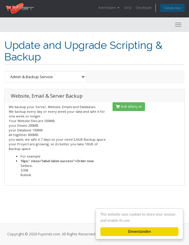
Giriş (127, 7)
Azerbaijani (109, 7)
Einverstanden (139, 231)
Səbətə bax (172, 8)
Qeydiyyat (143, 7)
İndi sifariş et (129, 106)
